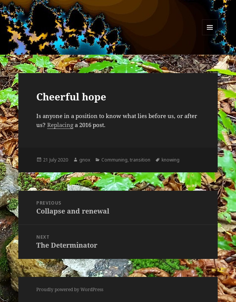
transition (140, 160)
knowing (171, 160)
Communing (114, 160)
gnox (84, 160)
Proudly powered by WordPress (69, 289)
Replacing (60, 125)
